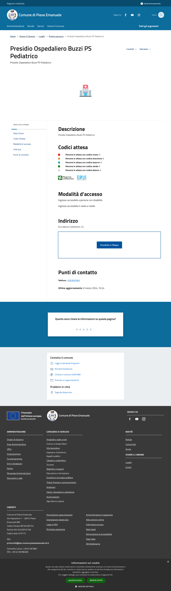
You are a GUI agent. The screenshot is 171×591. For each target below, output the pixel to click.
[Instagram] (137, 15)
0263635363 (74, 280)
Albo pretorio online (95, 519)
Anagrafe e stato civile (56, 439)
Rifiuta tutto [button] (96, 580)
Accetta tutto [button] (75, 580)
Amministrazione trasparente (99, 514)
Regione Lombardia (15, 3)
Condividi (132, 49)
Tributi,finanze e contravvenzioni (61, 482)
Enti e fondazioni (14, 463)
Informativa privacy (95, 524)
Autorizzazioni (52, 496)
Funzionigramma (14, 458)
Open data (90, 539)
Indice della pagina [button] (21, 124)
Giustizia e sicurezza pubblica (59, 477)
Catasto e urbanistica (56, 460)
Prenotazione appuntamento (59, 514)
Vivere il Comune (27, 36)
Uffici (9, 449)
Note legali (91, 529)
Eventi (128, 467)
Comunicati (131, 444)
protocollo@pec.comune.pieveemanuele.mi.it (28, 543)
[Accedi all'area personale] (150, 3)
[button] (85, 586)
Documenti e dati (14, 478)
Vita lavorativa (53, 448)
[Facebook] (123, 15)
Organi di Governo (15, 439)
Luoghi (42, 36)
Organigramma (14, 454)
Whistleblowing (93, 543)
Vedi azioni (146, 49)
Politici (10, 468)
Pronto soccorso (56, 36)
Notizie (129, 439)
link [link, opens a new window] (111, 575)
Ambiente (50, 487)
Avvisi (128, 449)
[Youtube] (130, 15)
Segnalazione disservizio (57, 519)
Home (12, 36)
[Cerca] (161, 15)
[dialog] (85, 575)
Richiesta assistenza (55, 529)
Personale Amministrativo (19, 473)
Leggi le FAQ (52, 524)
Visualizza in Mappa (109, 245)
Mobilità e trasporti (55, 469)
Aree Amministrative (16, 444)
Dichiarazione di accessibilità (99, 534)
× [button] (168, 562)
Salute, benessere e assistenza (60, 492)
